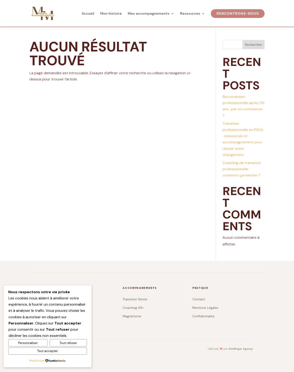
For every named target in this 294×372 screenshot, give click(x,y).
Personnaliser (28, 343)
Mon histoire (111, 14)
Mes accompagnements (148, 14)
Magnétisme (132, 316)
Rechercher (253, 45)
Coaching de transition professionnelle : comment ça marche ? (242, 169)
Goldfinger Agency (240, 348)
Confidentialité (203, 316)
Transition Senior (135, 299)
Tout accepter (47, 351)
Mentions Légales (205, 308)
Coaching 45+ (133, 308)
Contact (198, 299)
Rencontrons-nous (238, 13)
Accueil (88, 14)
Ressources (190, 14)
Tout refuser (68, 343)
